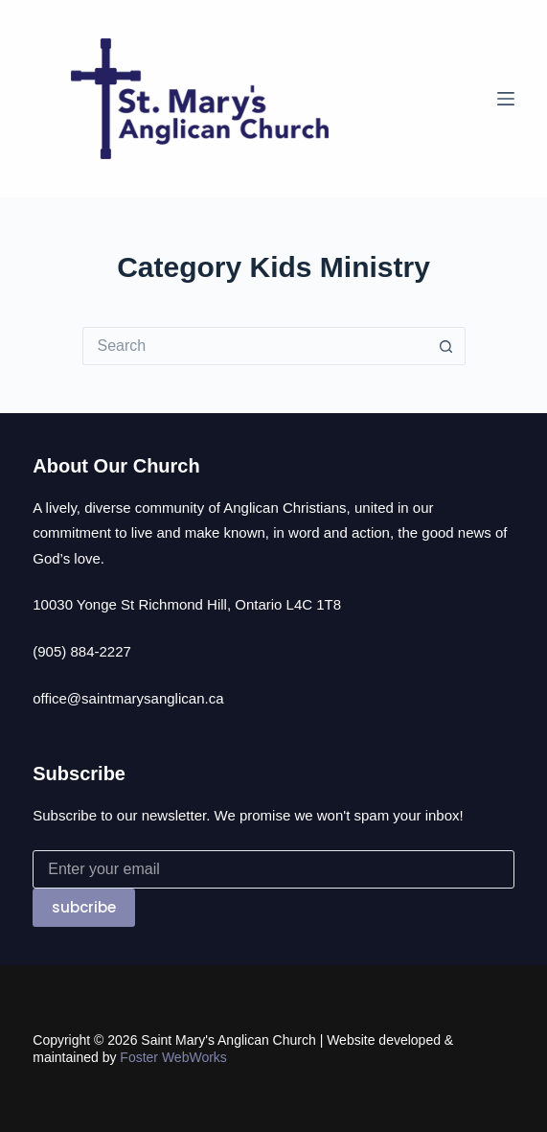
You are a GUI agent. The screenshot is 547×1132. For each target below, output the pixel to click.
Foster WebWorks (173, 1057)
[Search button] (446, 346)
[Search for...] (254, 346)
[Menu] (505, 98)
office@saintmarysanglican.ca (128, 698)
